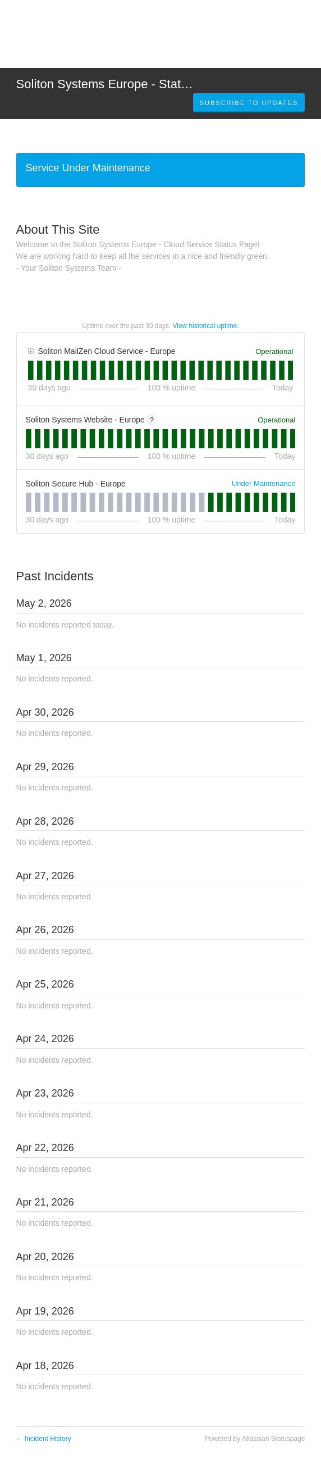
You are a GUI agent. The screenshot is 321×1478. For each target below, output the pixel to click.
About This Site (58, 229)
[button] (249, 102)
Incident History (43, 1439)
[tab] (31, 370)
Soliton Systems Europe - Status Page (121, 84)
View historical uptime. (206, 326)
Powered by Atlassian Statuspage (255, 1439)
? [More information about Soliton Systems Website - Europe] (152, 420)
